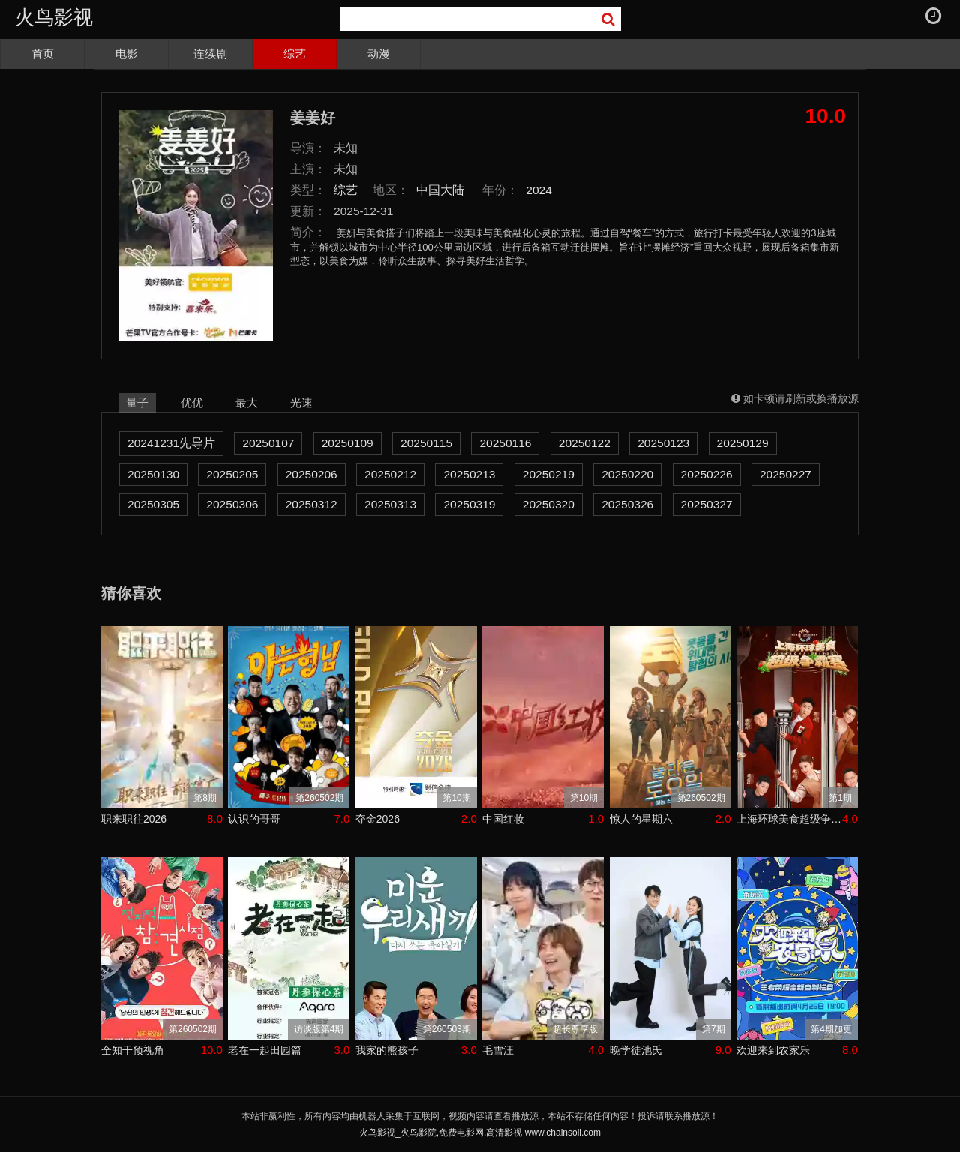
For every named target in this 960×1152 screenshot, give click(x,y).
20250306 (232, 504)
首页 (43, 53)
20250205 (232, 474)
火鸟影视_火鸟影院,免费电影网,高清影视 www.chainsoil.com (480, 1132)
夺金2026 (378, 819)
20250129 (743, 442)
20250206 (312, 474)
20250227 (786, 474)
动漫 (379, 53)
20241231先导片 (171, 442)
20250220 (627, 474)
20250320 (548, 504)
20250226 (707, 474)
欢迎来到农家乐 (773, 1050)
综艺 (295, 53)
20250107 (268, 442)
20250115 (426, 442)
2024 (539, 190)
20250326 (627, 504)
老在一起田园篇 (265, 1050)
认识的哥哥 (254, 819)
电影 (127, 53)
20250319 (469, 504)
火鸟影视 (54, 17)
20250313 (390, 504)
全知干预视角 (132, 1050)
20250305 (153, 504)
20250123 (663, 442)
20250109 (348, 442)
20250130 (153, 474)
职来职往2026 (133, 819)
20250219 (548, 474)
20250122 (584, 442)
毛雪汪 (498, 1050)
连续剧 (210, 53)
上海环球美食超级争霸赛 (789, 819)
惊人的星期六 (641, 819)
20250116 (505, 442)
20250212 (390, 474)
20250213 (469, 474)
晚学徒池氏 (636, 1050)
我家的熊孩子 (387, 1050)
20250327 (707, 504)
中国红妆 (503, 819)
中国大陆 (440, 190)
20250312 (312, 504)
